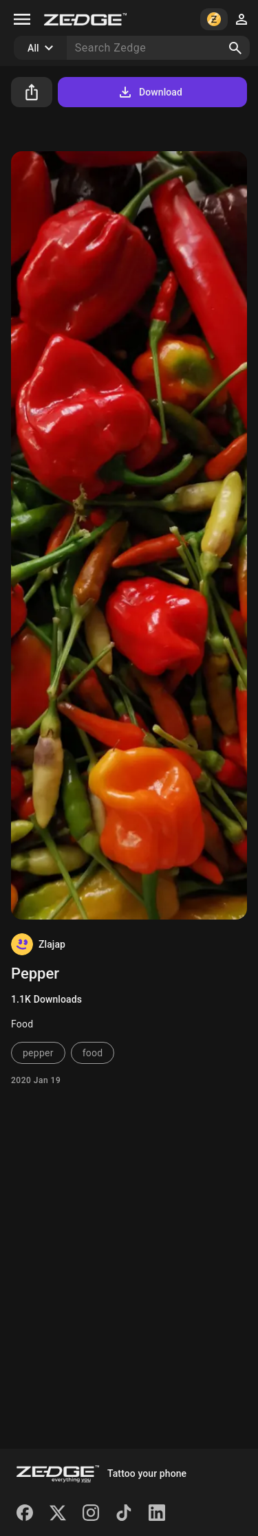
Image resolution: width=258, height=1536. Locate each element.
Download (149, 92)
